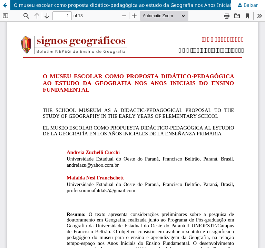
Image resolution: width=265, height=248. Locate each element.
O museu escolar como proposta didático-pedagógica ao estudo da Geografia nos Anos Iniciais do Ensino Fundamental (139, 5)
